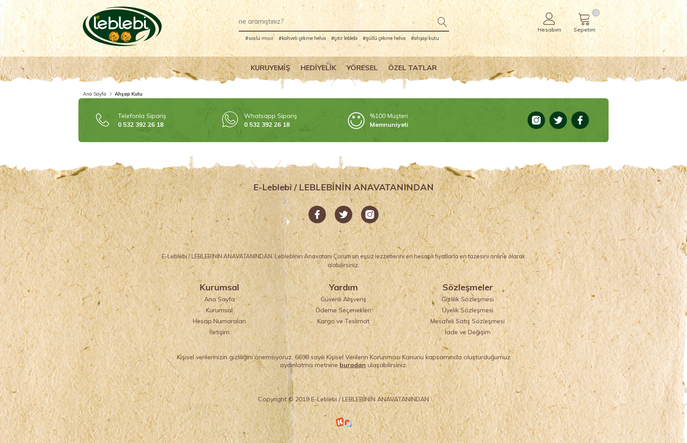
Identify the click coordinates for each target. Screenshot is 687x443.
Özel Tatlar (412, 67)
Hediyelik (318, 67)
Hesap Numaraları (219, 321)
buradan (353, 365)
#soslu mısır (259, 38)
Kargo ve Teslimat (343, 321)
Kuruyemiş (270, 67)
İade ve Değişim (468, 332)
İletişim (219, 332)
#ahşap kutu (425, 38)
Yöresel (362, 67)
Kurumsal (219, 310)
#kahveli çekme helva (302, 38)
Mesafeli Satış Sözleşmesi (467, 321)
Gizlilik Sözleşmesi (468, 299)
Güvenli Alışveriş (343, 299)
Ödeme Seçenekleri (343, 310)
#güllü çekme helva (384, 38)
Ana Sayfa (94, 94)
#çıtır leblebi (344, 38)
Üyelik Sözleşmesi (467, 310)
